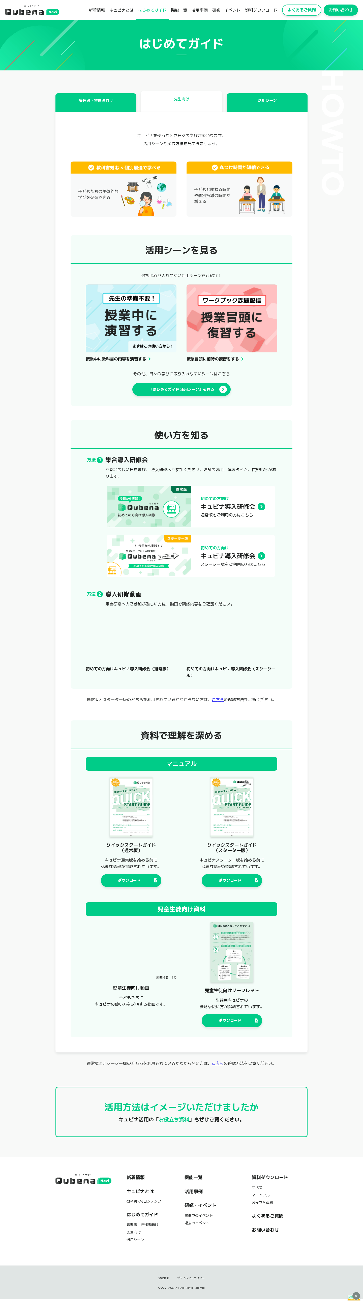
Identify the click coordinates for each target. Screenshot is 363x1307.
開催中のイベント (199, 1222)
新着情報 (97, 10)
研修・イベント (226, 10)
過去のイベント (197, 1230)
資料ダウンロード (261, 10)
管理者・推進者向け (95, 106)
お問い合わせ (341, 10)
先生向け (181, 103)
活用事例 (200, 10)
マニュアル (260, 1202)
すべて (257, 1195)
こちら (218, 705)
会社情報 (163, 1285)
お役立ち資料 (174, 1126)
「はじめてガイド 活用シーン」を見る (187, 394)
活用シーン (267, 106)
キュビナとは (121, 10)
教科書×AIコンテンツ (144, 1208)
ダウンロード (138, 886)
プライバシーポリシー (191, 1285)
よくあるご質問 (302, 10)
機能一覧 (179, 10)
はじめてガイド (152, 10)
